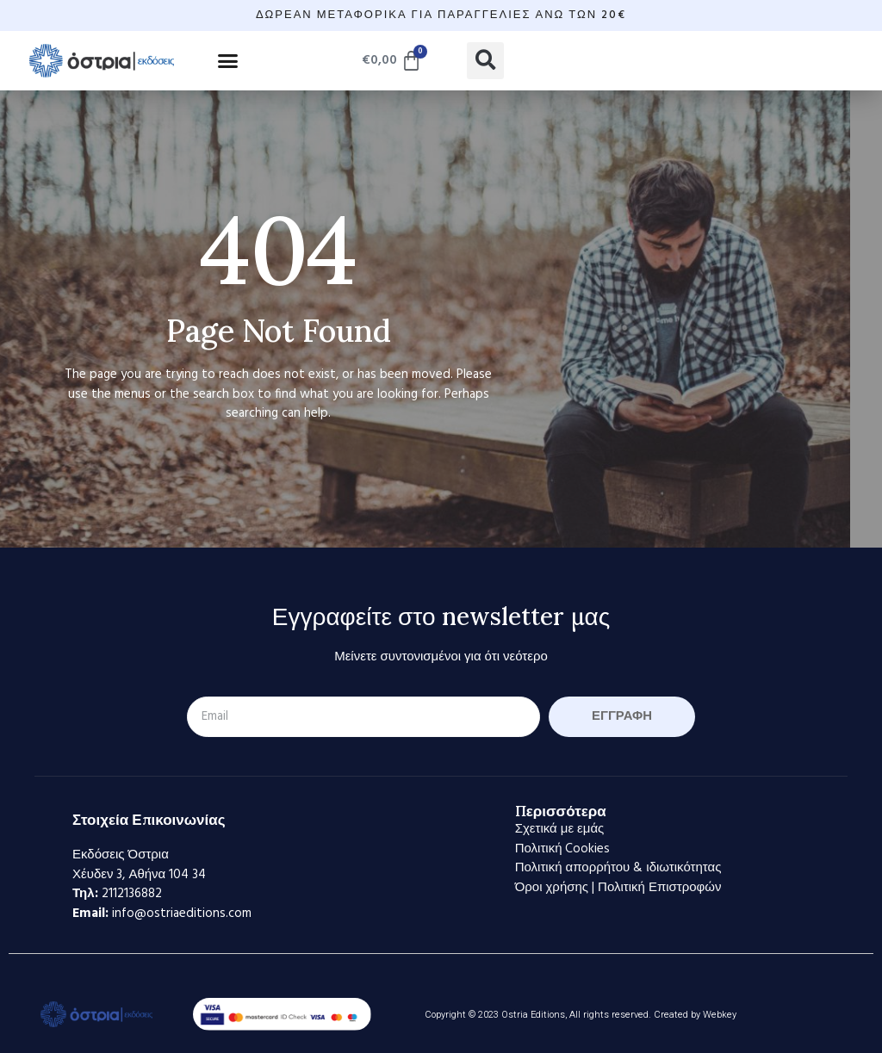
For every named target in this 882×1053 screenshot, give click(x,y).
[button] (228, 60)
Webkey (719, 1014)
